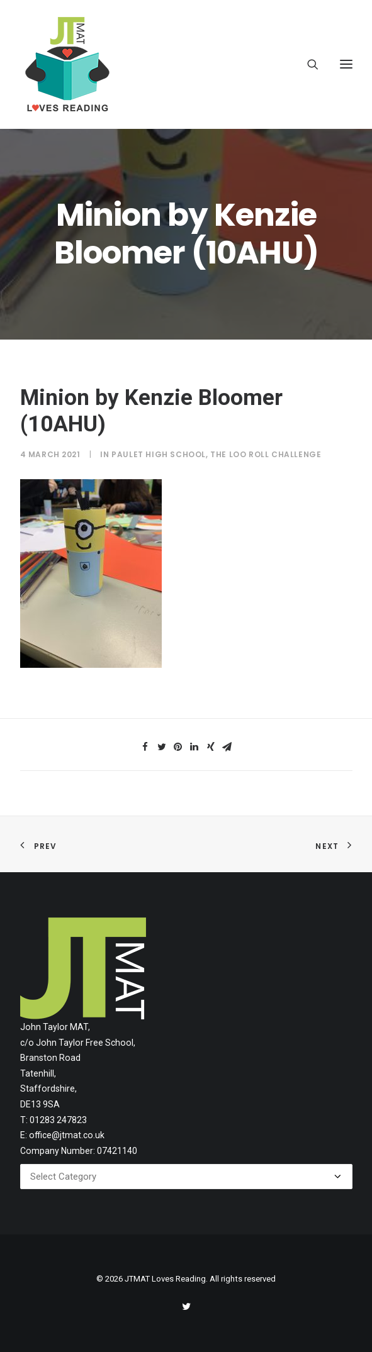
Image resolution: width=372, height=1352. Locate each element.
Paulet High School (158, 454)
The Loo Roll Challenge (265, 454)
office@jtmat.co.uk (66, 1135)
